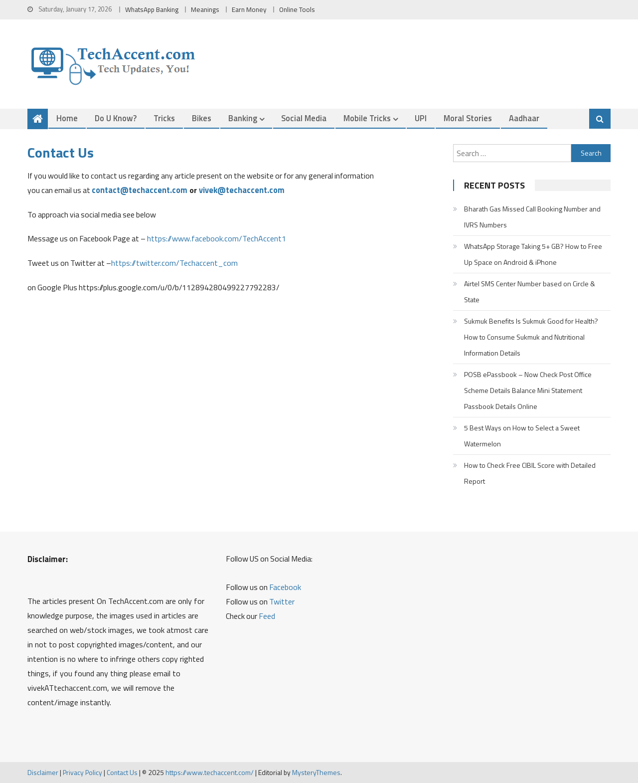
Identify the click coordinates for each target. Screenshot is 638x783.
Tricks (164, 118)
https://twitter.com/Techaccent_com (174, 263)
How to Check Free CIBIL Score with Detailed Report (530, 473)
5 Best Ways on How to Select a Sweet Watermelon (522, 435)
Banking (242, 118)
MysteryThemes (316, 772)
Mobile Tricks (367, 118)
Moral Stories (468, 118)
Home (67, 118)
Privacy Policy (82, 772)
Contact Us (122, 772)
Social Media (303, 118)
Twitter (282, 601)
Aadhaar (524, 118)
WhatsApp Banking (151, 9)
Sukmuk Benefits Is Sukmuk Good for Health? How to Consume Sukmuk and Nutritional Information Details (531, 337)
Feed (267, 616)
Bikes (201, 118)
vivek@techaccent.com (242, 190)
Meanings (205, 9)
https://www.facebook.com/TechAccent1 (216, 238)
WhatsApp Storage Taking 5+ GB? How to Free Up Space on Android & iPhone (533, 254)
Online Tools (297, 9)
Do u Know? (116, 118)
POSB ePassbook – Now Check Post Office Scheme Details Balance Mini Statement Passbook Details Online (528, 390)
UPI (421, 118)
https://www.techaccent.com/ (209, 772)
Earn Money (249, 9)
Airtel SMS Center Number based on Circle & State (529, 291)
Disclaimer (42, 772)
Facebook (285, 587)
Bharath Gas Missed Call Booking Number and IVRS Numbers (532, 216)
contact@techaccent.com (139, 190)
